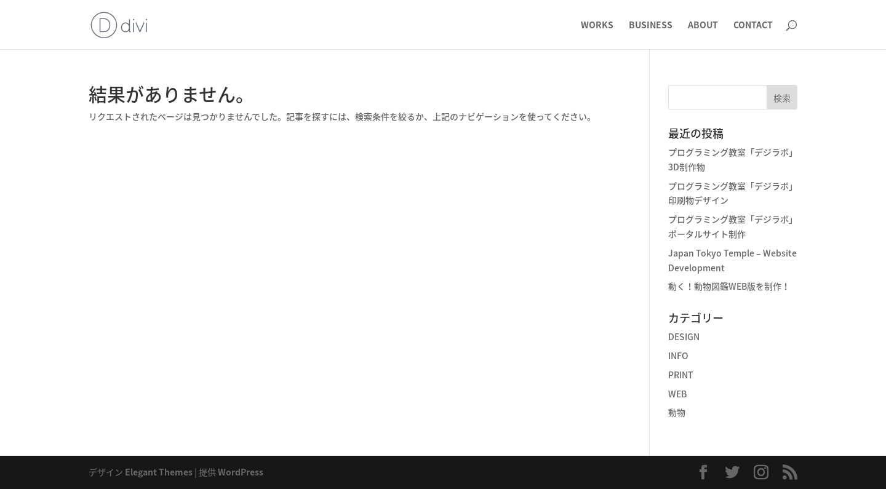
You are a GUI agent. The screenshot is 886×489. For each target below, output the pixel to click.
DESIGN (684, 336)
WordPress (240, 472)
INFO (678, 355)
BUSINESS (650, 25)
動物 (676, 412)
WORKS (597, 25)
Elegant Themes (159, 472)
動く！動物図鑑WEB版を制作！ (729, 286)
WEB (677, 394)
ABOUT (703, 25)
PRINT (680, 374)
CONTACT (753, 25)
